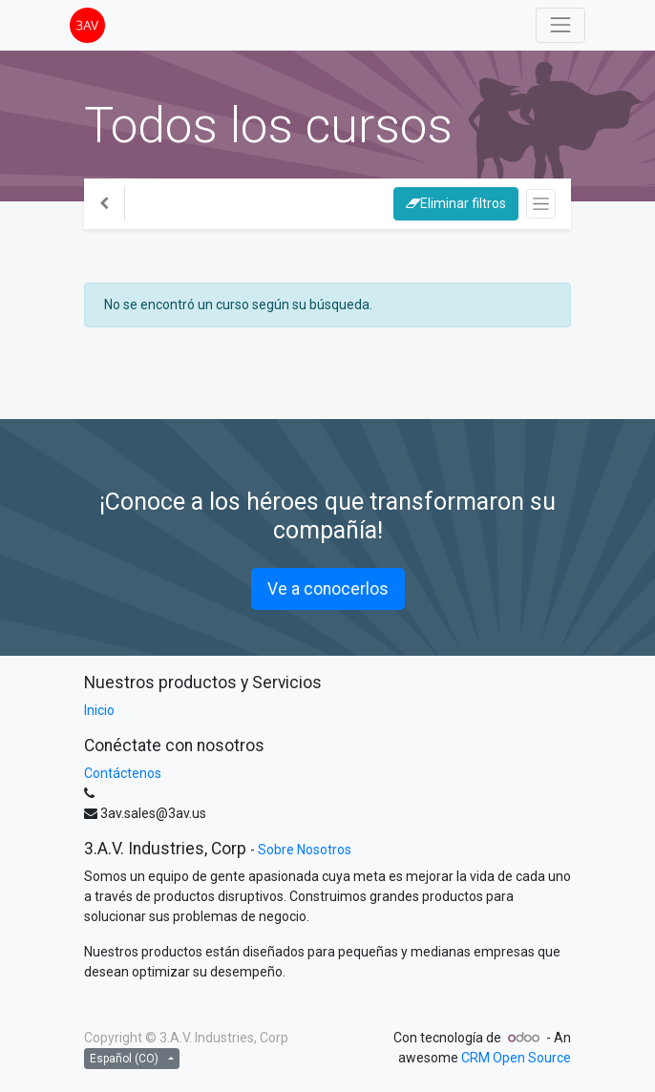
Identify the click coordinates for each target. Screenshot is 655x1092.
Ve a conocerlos (328, 588)
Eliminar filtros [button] (456, 203)
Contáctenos (122, 773)
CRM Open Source (516, 1057)
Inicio (99, 710)
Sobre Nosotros (304, 849)
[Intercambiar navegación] (541, 204)
